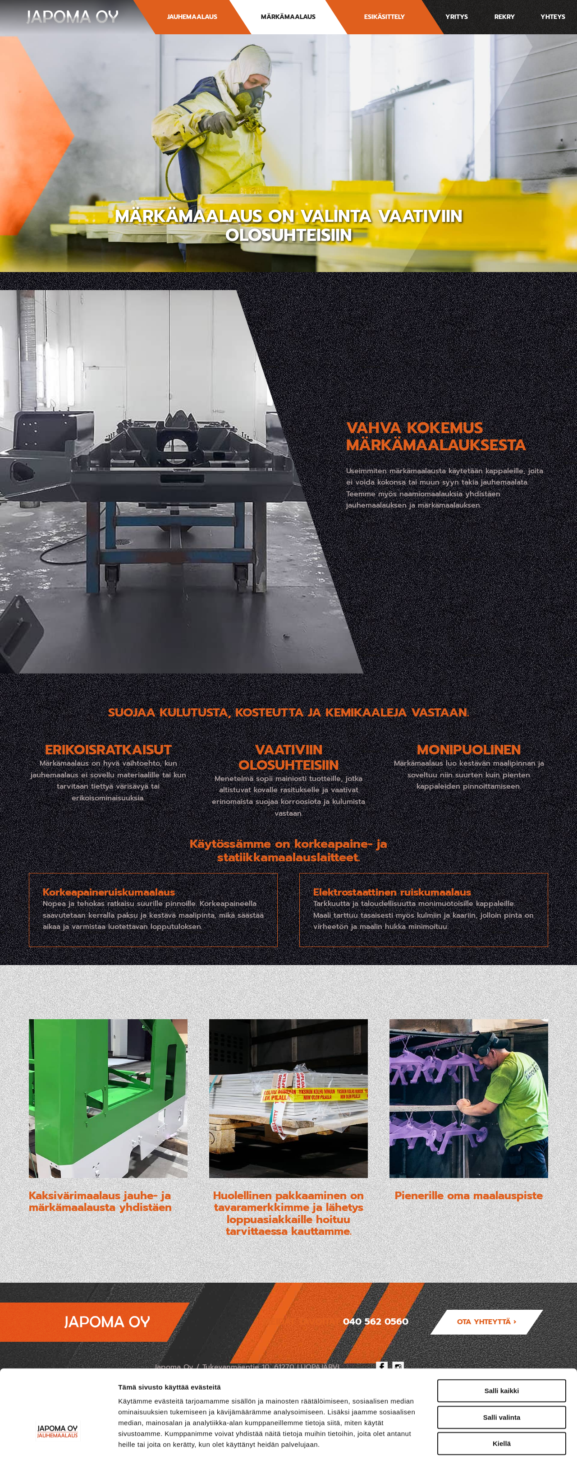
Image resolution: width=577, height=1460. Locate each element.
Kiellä (502, 1382)
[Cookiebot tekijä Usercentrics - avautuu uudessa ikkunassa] (58, 1442)
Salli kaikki (502, 1330)
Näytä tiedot (482, 1442)
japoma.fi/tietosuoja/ (185, 1405)
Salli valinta (502, 1356)
